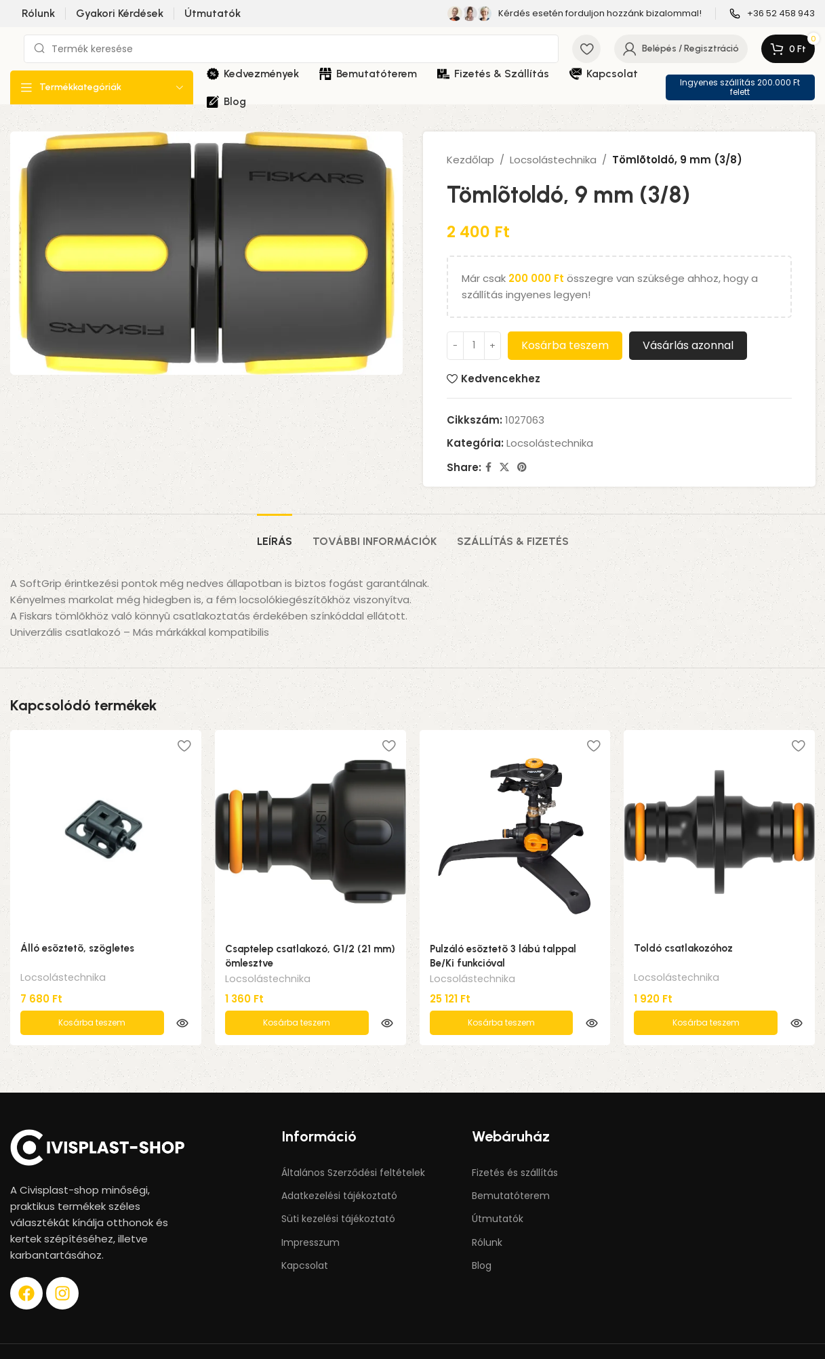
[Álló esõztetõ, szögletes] (105, 831)
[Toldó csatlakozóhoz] (719, 831)
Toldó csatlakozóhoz (683, 948)
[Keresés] (291, 49)
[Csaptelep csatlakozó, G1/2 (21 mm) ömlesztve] (310, 831)
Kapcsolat (304, 1237)
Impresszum (310, 1214)
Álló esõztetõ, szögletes (77, 948)
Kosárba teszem (565, 345)
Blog (481, 1237)
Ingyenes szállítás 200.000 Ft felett (740, 87)
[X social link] (504, 467)
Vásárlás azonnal (688, 345)
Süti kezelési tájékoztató (338, 1190)
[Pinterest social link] (522, 467)
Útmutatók (497, 1190)
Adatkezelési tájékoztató (339, 1167)
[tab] (274, 534)
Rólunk (487, 1214)
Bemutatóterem (511, 1167)
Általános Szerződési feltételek (353, 1144)
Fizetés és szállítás (515, 1144)
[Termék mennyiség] (474, 345)
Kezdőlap (470, 160)
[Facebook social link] (488, 467)
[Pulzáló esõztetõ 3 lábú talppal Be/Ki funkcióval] (515, 831)
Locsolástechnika (553, 160)
